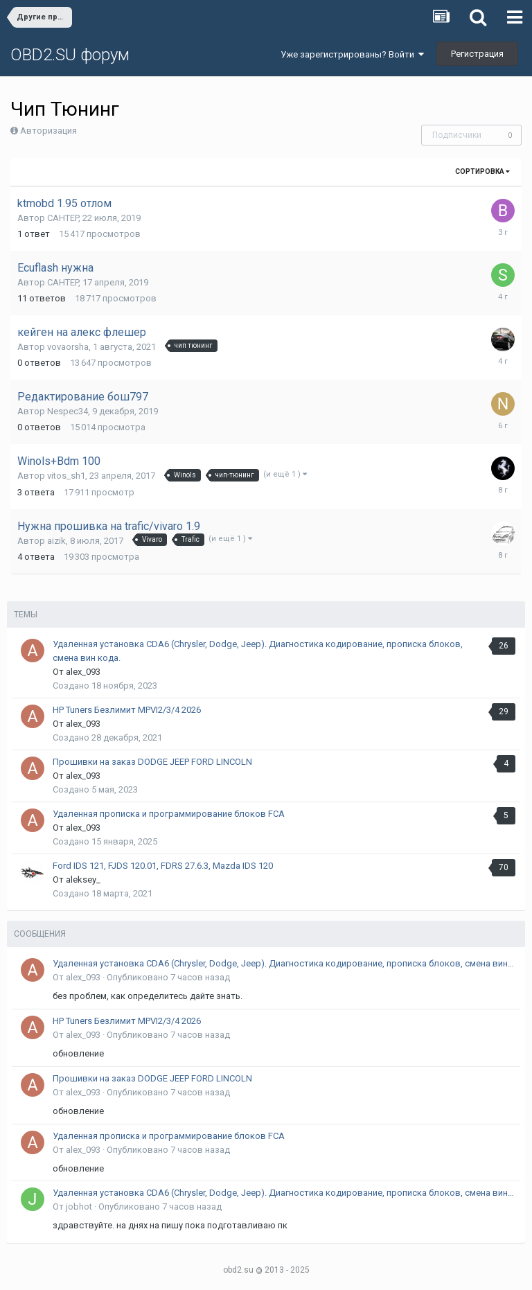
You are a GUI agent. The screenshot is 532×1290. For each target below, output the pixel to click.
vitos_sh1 (66, 475)
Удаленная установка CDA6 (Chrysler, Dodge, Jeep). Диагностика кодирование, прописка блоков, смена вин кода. (284, 963)
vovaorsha (68, 347)
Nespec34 (67, 411)
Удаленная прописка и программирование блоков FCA (169, 814)
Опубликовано (168, 977)
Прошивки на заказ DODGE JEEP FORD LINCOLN (152, 762)
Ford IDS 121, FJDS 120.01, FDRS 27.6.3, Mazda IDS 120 (163, 865)
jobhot (79, 1206)
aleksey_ (83, 879)
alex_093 (83, 671)
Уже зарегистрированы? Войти (352, 54)
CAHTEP (62, 218)
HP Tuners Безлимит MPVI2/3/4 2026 (127, 710)
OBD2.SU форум (70, 54)
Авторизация (48, 130)
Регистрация (477, 53)
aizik (56, 541)
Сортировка (482, 171)
